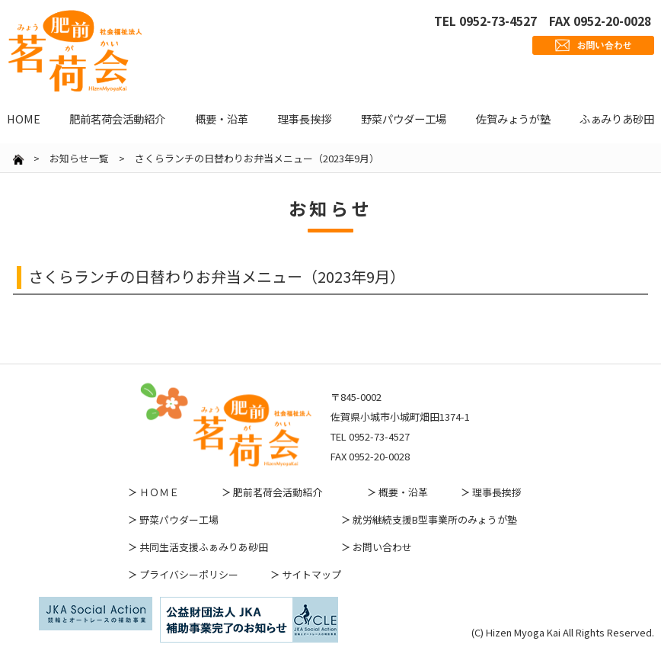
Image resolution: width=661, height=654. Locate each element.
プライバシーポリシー (188, 574)
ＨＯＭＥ (159, 492)
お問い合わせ (382, 547)
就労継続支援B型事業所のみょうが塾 (435, 519)
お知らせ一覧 (79, 158)
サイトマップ (311, 574)
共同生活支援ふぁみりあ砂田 (203, 547)
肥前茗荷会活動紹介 (277, 492)
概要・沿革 (403, 492)
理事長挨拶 (497, 492)
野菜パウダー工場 (179, 519)
